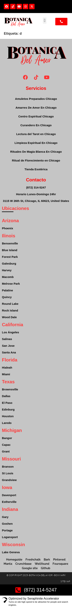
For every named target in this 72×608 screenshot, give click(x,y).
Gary (5, 517)
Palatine (7, 290)
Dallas (6, 396)
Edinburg (8, 409)
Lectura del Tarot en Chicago (36, 134)
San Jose (8, 345)
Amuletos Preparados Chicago (36, 98)
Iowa (7, 487)
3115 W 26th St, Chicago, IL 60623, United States (36, 200)
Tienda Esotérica (36, 169)
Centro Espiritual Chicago (36, 116)
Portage (7, 530)
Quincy (7, 297)
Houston (8, 416)
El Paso (7, 402)
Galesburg (9, 263)
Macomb (8, 277)
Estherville (9, 501)
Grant (6, 451)
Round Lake (10, 303)
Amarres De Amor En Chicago (36, 107)
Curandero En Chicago (36, 125)
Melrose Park (11, 283)
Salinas (7, 339)
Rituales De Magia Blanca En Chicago (36, 151)
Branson (8, 466)
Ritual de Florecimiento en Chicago (36, 160)
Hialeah (7, 367)
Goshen (7, 523)
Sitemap (65, 581)
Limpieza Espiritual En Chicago (36, 142)
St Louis (7, 473)
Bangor (7, 438)
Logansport (10, 537)
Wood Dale (9, 317)
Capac (6, 444)
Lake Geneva (11, 552)
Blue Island (9, 250)
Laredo (7, 422)
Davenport (9, 495)
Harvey (7, 270)
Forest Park (10, 256)
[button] (44, 20)
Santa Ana (9, 352)
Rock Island (10, 310)
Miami (6, 374)
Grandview (9, 480)
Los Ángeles (10, 332)
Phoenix (7, 228)
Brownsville (10, 389)
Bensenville (10, 243)
